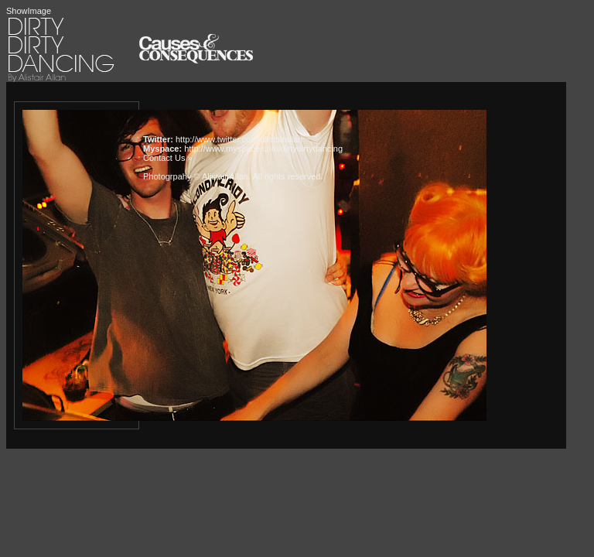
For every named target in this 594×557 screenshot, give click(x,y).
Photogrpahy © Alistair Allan (195, 176)
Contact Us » (168, 157)
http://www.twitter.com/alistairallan (239, 139)
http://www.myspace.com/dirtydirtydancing (263, 148)
